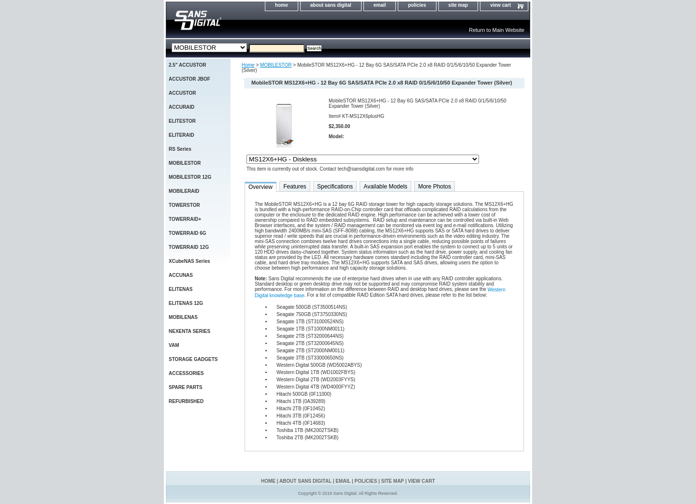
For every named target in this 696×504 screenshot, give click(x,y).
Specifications (335, 186)
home (281, 5)
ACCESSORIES (186, 373)
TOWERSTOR (184, 205)
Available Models (385, 186)
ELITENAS (180, 289)
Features (294, 186)
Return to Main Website (496, 30)
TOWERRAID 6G (187, 233)
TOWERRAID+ (185, 219)
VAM (174, 345)
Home (248, 65)
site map (458, 5)
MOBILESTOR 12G (190, 177)
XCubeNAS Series (189, 261)
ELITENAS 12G (186, 303)
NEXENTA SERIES (189, 331)
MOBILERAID (184, 191)
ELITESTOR (182, 121)
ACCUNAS (181, 275)
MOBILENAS (183, 317)
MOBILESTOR (275, 65)
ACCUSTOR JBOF (189, 79)
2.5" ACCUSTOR (187, 65)
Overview (260, 187)
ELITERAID (181, 135)
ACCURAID (181, 107)
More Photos (434, 186)
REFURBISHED (186, 401)
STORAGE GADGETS (193, 359)
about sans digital (330, 5)
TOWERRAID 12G (189, 247)
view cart (500, 5)
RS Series (180, 149)
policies (417, 5)
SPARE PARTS (186, 387)
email (380, 5)
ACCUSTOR (182, 93)
